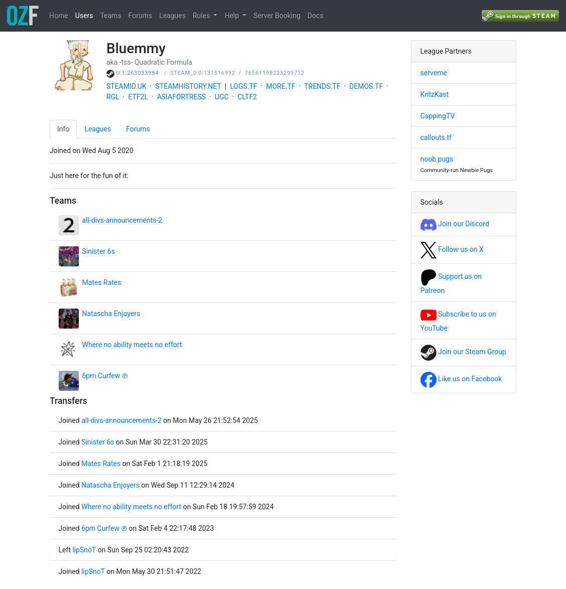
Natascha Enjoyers (111, 314)
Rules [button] (202, 16)
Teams (110, 16)
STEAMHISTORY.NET (188, 86)
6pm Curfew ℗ (105, 376)
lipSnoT (84, 550)
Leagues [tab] (97, 129)
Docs (316, 16)
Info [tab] (63, 129)
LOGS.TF (243, 86)
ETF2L (138, 97)
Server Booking (277, 16)
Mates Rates (101, 282)
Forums (140, 16)
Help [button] (232, 16)
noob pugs (437, 159)
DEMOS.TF (366, 86)
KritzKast (434, 94)
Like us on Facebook (461, 379)
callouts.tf (436, 137)
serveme (433, 73)
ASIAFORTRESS (181, 97)
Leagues (172, 16)
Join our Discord (454, 224)
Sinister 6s (98, 251)
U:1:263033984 (137, 73)
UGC (222, 97)
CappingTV (437, 116)
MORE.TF (280, 86)
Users (84, 16)
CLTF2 (247, 97)
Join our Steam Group (463, 352)
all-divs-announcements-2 (122, 220)
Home (58, 16)
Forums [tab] (138, 129)
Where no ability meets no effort (132, 345)
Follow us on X (452, 249)
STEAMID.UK (126, 86)
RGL (112, 97)
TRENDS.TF (322, 86)
